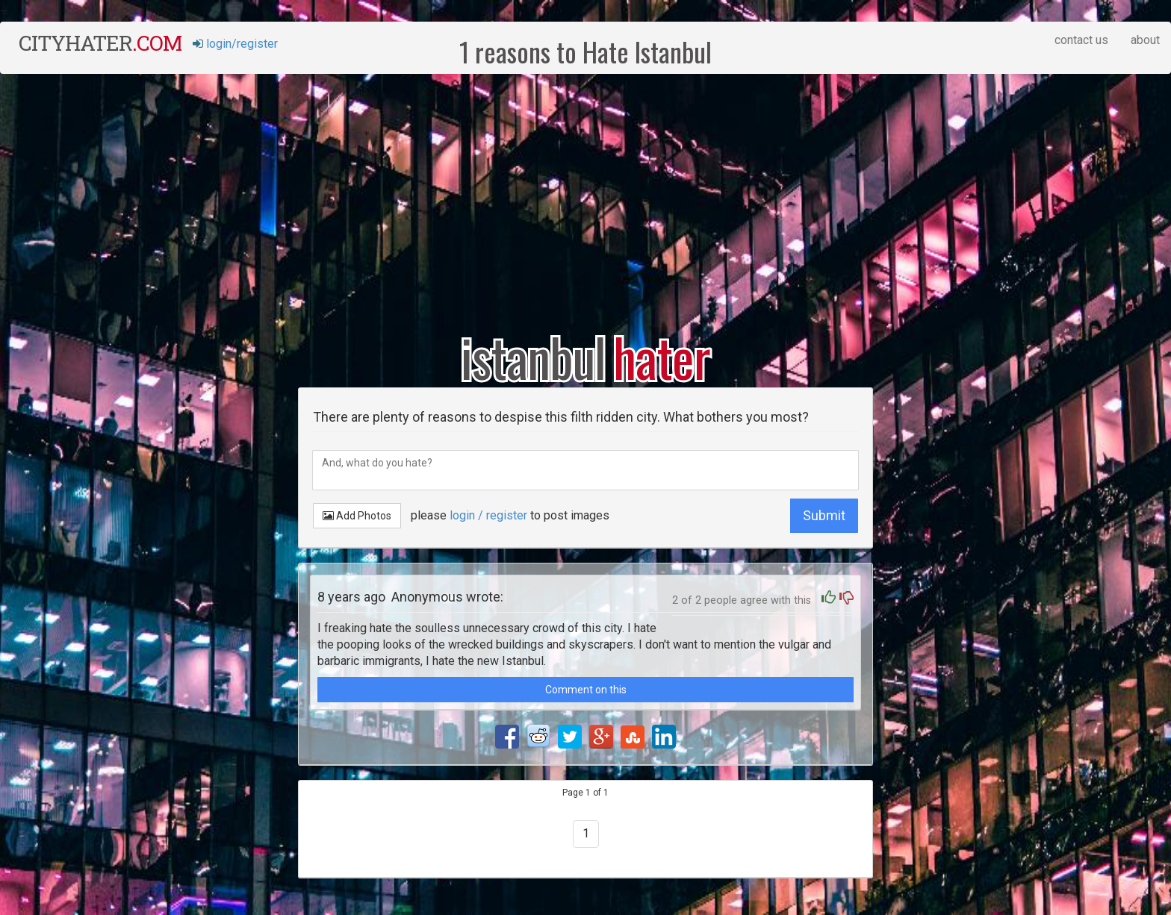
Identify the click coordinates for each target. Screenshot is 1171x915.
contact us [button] (1081, 40)
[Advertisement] (585, 193)
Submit (824, 515)
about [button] (1145, 40)
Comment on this (586, 690)
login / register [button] (488, 515)
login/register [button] (235, 44)
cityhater (100, 43)
